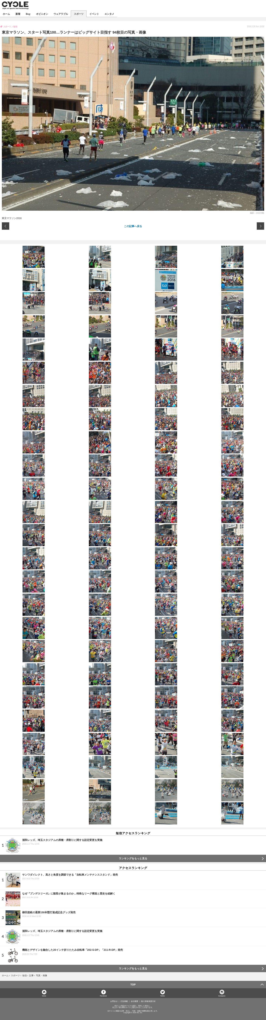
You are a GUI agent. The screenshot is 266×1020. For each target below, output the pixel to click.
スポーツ (78, 14)
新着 (18, 14)
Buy (28, 14)
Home (44, 996)
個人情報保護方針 (148, 1001)
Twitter (162, 996)
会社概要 (134, 1001)
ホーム (6, 14)
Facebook (103, 996)
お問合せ (114, 1001)
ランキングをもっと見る (133, 858)
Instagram (221, 996)
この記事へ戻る (133, 226)
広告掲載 (124, 1001)
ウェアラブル (61, 14)
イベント (94, 14)
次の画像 (260, 226)
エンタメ (109, 14)
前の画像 (5, 226)
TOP (133, 984)
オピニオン (42, 14)
